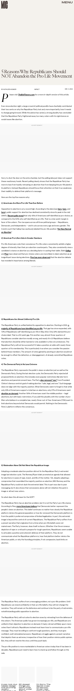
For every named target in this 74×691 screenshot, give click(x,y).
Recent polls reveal (16, 216)
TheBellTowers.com (26, 95)
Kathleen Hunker (9, 89)
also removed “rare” (48, 380)
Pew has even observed (40, 257)
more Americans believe (26, 506)
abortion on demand (9, 393)
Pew (6, 254)
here (60, 209)
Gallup (68, 251)
